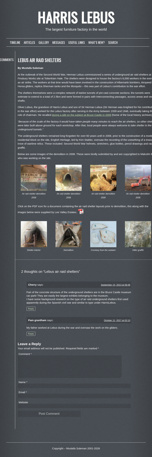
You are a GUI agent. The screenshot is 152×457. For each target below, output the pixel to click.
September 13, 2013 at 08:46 (115, 285)
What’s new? (96, 42)
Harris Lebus (76, 17)
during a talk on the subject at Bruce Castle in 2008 (81, 114)
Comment (25, 353)
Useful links (76, 42)
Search (113, 42)
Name (23, 386)
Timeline (15, 42)
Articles (29, 42)
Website (23, 406)
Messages (58, 42)
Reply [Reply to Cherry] (31, 308)
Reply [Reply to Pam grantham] (31, 333)
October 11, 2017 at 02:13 (117, 320)
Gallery (44, 42)
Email (23, 396)
